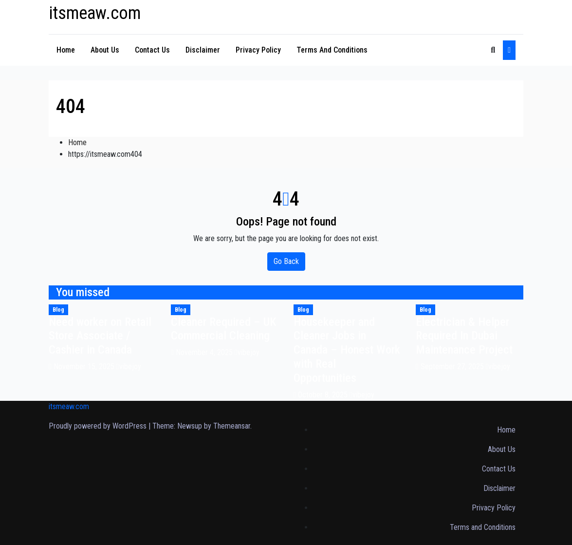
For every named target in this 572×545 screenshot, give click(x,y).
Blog (58, 309)
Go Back (286, 261)
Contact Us (152, 50)
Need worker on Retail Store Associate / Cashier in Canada (100, 336)
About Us (105, 50)
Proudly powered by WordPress (98, 426)
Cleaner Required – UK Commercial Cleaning (224, 329)
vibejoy (128, 366)
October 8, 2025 (324, 394)
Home (65, 50)
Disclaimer (202, 50)
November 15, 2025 (85, 366)
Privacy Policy (258, 50)
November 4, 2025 (205, 352)
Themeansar (231, 426)
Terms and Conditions (332, 50)
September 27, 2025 (453, 366)
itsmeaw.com (95, 13)
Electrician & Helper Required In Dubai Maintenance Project (464, 336)
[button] (493, 50)
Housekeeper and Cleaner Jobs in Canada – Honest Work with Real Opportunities (347, 350)
